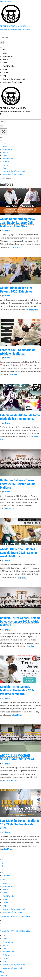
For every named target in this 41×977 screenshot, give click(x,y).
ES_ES (2, 972)
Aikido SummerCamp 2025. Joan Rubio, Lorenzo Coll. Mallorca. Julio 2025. (18, 222)
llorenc (7, 230)
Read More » (17, 247)
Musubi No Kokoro (9, 66)
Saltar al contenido (6, 1)
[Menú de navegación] (1, 137)
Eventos (5, 72)
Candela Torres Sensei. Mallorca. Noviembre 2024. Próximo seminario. (18, 690)
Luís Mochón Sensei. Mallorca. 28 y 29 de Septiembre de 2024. (20, 824)
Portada (2, 178)
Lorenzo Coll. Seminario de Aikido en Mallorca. (17, 351)
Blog (4, 76)
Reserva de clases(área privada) (14, 79)
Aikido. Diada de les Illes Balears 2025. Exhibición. (17, 289)
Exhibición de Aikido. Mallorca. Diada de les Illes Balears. (20, 417)
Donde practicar (8, 56)
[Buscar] (20, 37)
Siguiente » (6, 875)
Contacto (6, 69)
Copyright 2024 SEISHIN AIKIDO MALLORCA (15, 916)
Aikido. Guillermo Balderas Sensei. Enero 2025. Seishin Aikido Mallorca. (18, 552)
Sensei (5, 63)
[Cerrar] (3, 131)
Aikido (5, 53)
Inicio (4, 50)
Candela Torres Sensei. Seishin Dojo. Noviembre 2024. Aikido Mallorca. (20, 621)
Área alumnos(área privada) (12, 82)
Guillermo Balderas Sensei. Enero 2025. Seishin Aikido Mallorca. (18, 483)
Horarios (6, 59)
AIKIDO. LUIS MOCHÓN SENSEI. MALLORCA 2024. (17, 757)
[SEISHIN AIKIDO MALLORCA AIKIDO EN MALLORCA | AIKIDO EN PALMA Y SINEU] (20, 17)
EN (1, 975)
